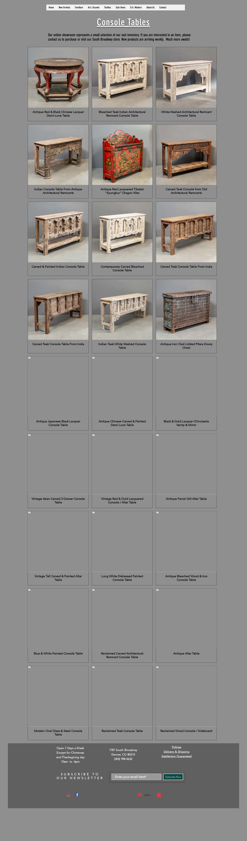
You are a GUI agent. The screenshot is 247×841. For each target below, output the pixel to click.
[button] (159, 794)
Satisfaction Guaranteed (176, 756)
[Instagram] (69, 794)
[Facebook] (77, 794)
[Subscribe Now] (173, 777)
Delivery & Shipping (177, 752)
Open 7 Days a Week (70, 748)
